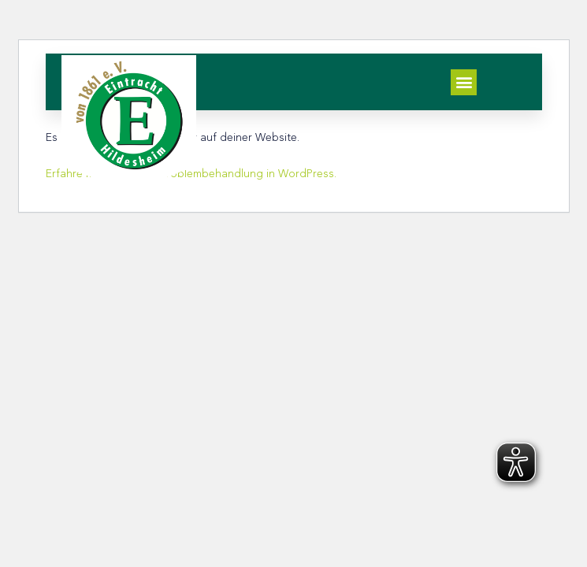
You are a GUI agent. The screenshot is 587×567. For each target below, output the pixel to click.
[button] (464, 82)
